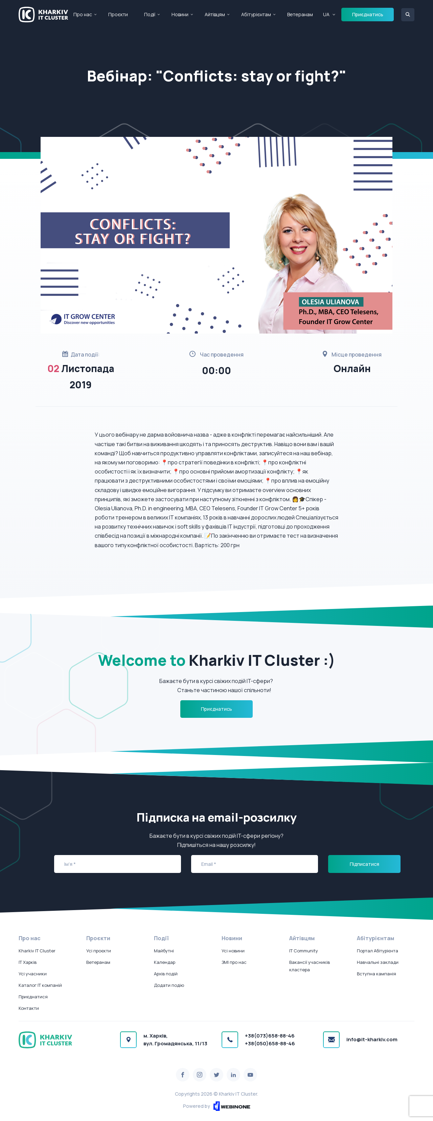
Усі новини (233, 951)
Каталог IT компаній (40, 985)
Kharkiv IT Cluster (37, 951)
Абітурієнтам (256, 14)
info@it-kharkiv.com (371, 1039)
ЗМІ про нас (234, 962)
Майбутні (164, 951)
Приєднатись (367, 14)
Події (149, 14)
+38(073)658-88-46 (270, 1035)
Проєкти (118, 14)
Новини (180, 14)
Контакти (29, 1008)
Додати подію (169, 985)
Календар (164, 962)
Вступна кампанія (376, 974)
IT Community (303, 951)
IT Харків (28, 962)
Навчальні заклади (377, 962)
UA (326, 14)
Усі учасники (33, 974)
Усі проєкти (98, 951)
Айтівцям (215, 14)
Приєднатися (33, 997)
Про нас (82, 14)
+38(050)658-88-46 (270, 1043)
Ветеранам (300, 14)
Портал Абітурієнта (377, 951)
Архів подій (166, 974)
